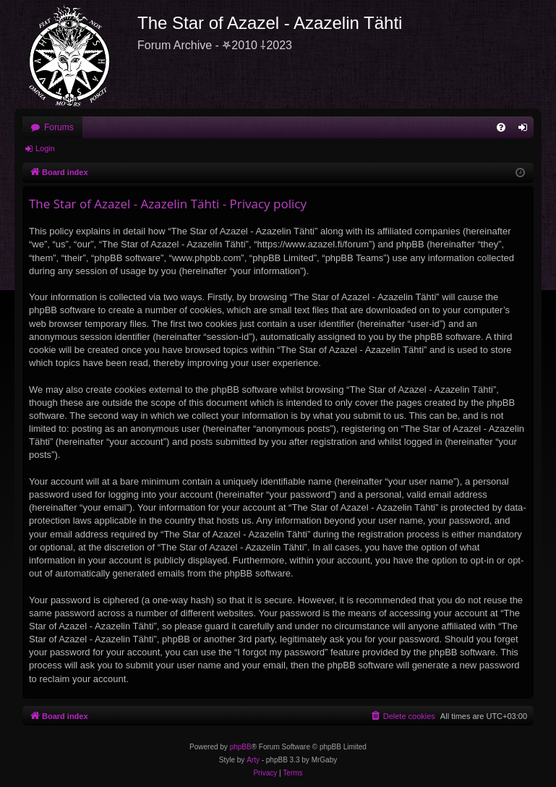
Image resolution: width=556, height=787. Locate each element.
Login (45, 148)
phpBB (241, 747)
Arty (253, 760)
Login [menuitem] (526, 130)
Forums (59, 127)
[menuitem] (501, 127)
